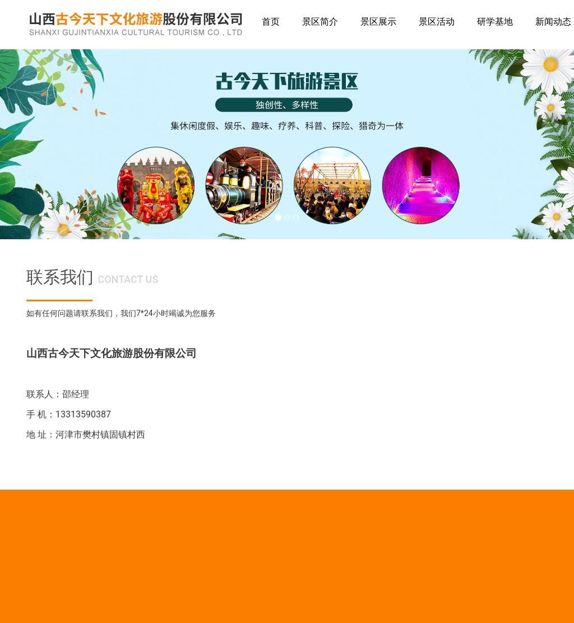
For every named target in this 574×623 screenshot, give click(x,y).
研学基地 (495, 21)
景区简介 (320, 21)
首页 (271, 21)
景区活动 (437, 21)
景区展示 (378, 21)
